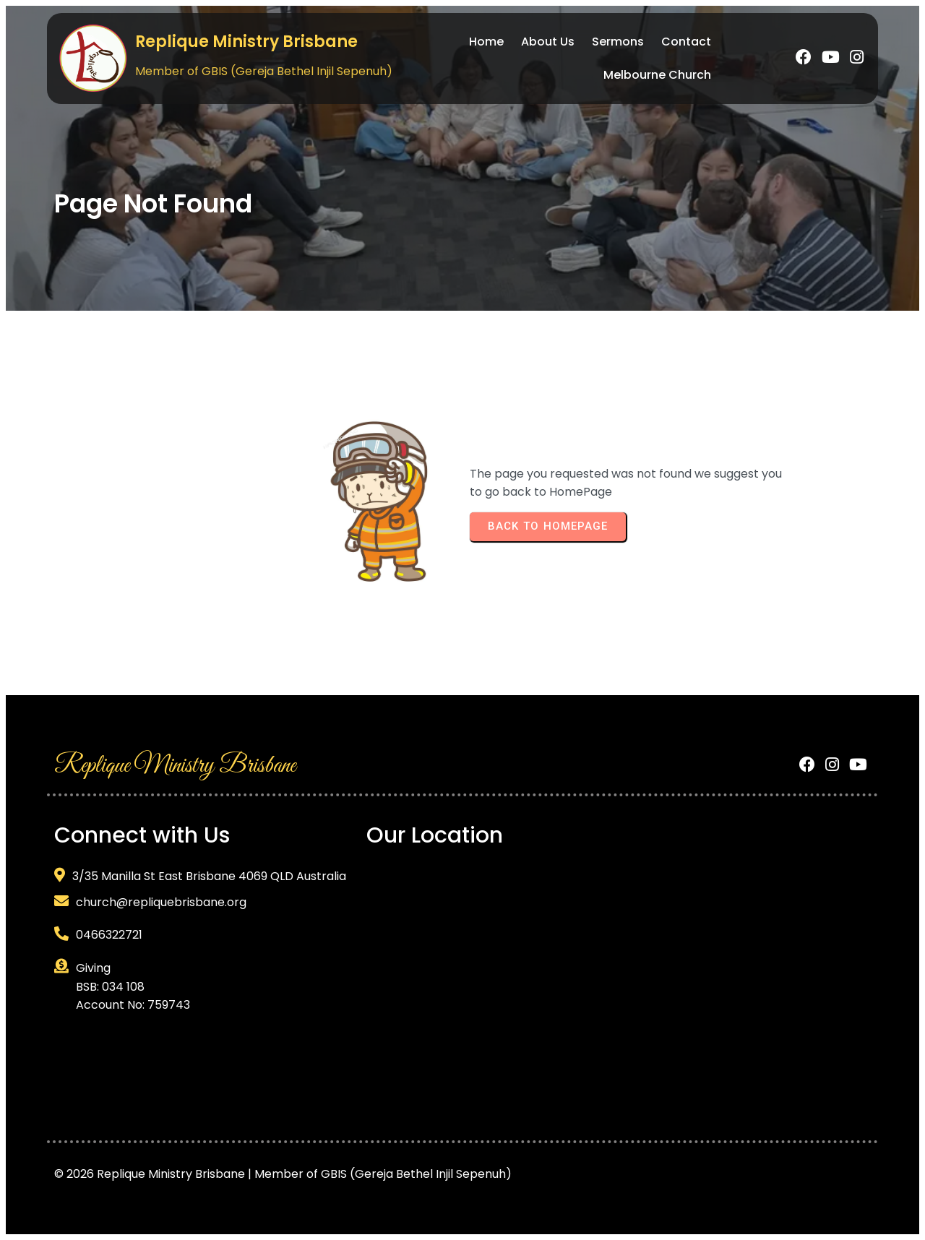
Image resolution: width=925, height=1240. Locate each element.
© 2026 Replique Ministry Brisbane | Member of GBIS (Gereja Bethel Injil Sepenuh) (283, 1174)
